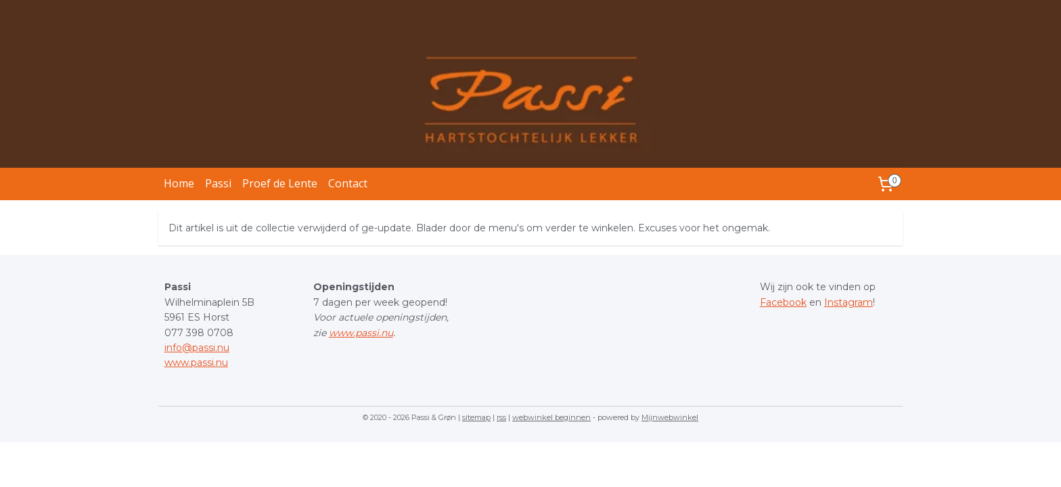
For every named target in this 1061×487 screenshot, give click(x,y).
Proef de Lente (279, 183)
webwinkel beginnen (551, 417)
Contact (347, 183)
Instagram (848, 302)
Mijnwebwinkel (669, 417)
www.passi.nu (196, 362)
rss (501, 417)
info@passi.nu (196, 348)
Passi (218, 183)
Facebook (783, 302)
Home (179, 183)
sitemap (476, 417)
